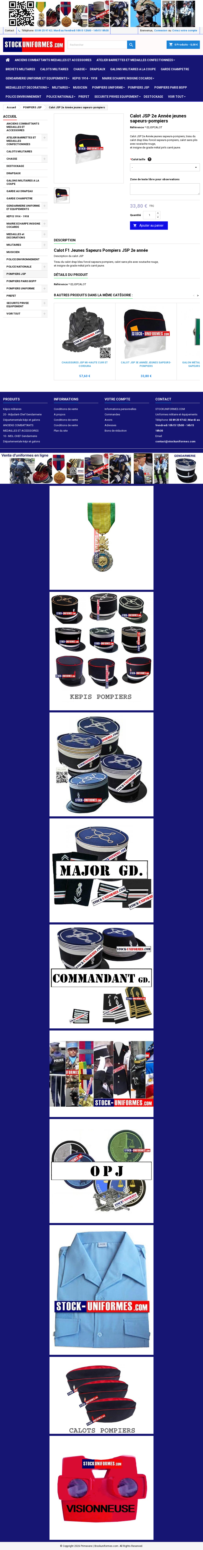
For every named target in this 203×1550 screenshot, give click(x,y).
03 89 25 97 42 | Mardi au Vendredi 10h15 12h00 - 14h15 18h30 (72, 30)
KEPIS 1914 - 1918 (84, 78)
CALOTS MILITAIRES (54, 69)
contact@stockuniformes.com (175, 441)
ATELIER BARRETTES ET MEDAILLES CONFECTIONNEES (135, 60)
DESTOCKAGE (153, 96)
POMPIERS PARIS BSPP (170, 87)
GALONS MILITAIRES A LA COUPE (133, 69)
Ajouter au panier (148, 225)
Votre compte (117, 399)
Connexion (160, 30)
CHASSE (79, 69)
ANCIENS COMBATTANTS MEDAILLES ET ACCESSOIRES (53, 60)
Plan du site (61, 430)
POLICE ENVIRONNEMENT (23, 96)
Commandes (112, 414)
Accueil (10, 116)
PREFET (83, 96)
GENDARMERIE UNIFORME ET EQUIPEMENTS (36, 78)
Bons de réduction (116, 430)
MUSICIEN (80, 87)
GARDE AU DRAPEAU (19, 191)
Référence (137, 127)
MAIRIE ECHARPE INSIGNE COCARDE (127, 78)
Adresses (110, 425)
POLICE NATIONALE (59, 96)
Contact (9, 30)
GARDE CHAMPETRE (175, 69)
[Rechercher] (101, 45)
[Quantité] (149, 215)
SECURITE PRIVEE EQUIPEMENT (116, 96)
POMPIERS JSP (138, 87)
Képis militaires (12, 409)
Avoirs (108, 419)
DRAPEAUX (97, 69)
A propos (59, 414)
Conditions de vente (66, 409)
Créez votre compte (184, 30)
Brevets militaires (20, 69)
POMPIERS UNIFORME (107, 87)
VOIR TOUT (176, 96)
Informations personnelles (120, 409)
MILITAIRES (60, 87)
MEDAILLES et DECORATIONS (26, 87)
